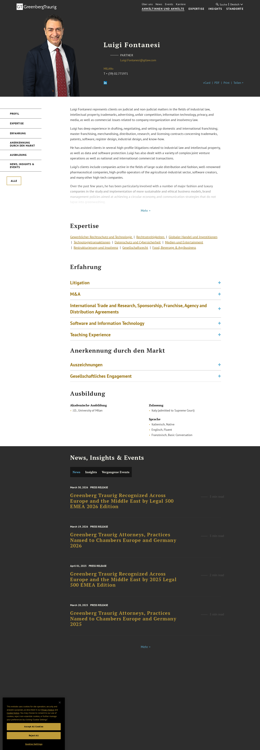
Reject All (34, 744)
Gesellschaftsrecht (135, 250)
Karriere (181, 4)
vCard (206, 83)
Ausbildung (18, 154)
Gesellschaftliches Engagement (101, 379)
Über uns (147, 4)
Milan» (109, 69)
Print (226, 83)
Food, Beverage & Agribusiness (174, 250)
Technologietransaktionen (92, 245)
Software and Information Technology (107, 332)
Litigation (80, 291)
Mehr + (146, 210)
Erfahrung (18, 133)
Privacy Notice (47, 718)
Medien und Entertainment (184, 245)
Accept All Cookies (33, 735)
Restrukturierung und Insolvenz (96, 250)
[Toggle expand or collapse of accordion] (219, 291)
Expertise (196, 9)
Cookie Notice (13, 722)
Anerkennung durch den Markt (22, 144)
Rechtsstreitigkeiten (150, 240)
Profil (14, 113)
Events (169, 4)
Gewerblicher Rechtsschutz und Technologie (101, 240)
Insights (215, 9)
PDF (217, 83)
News (159, 4)
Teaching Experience (90, 343)
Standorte (234, 9)
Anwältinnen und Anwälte (163, 9)
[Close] (60, 711)
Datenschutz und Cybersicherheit (138, 245)
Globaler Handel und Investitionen (193, 240)
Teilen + (238, 83)
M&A (75, 303)
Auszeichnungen (86, 368)
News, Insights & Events (22, 165)
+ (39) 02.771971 (117, 73)
